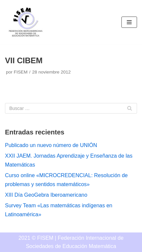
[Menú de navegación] (129, 22)
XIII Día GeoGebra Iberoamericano (46, 195)
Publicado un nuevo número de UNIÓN (51, 145)
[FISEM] (25, 22)
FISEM (21, 72)
